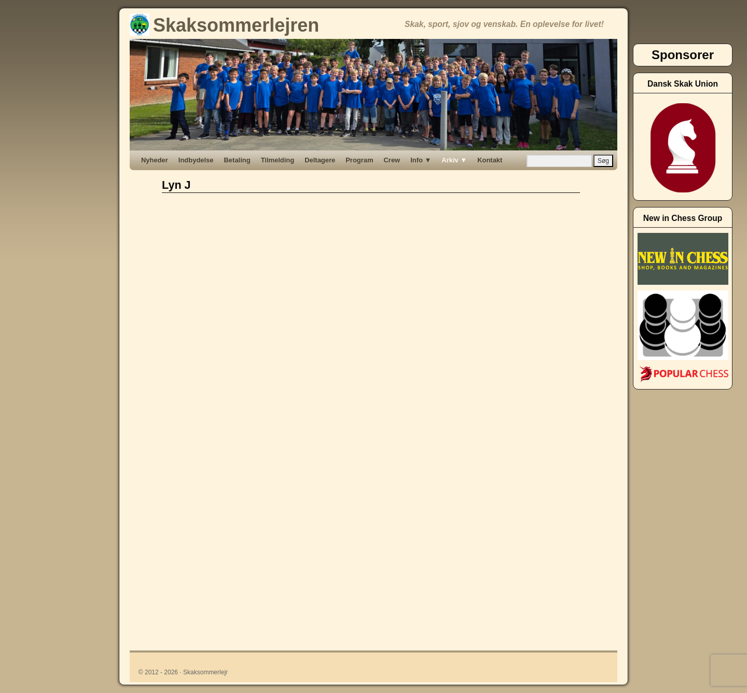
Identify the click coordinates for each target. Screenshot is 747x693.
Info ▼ (420, 160)
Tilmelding (278, 160)
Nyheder (154, 160)
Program (359, 160)
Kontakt (489, 160)
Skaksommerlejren (224, 25)
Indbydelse (196, 160)
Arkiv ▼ (454, 160)
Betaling (237, 160)
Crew (392, 160)
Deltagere (320, 160)
